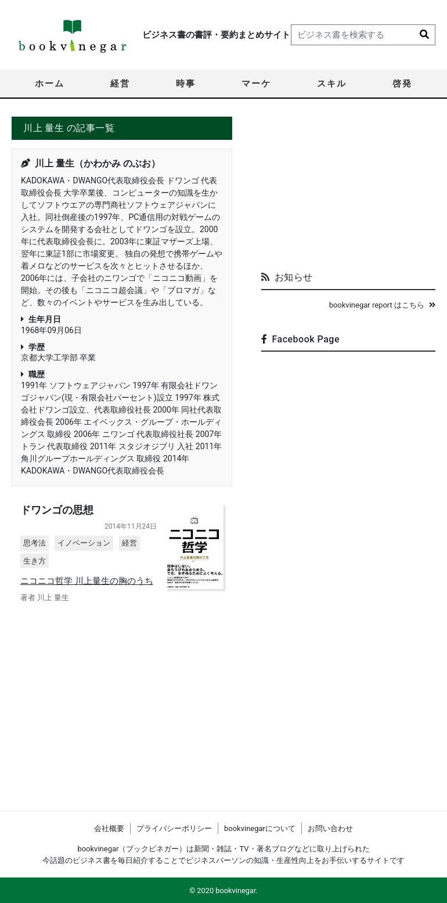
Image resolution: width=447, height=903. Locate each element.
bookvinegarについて (259, 828)
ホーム (49, 83)
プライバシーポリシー (174, 828)
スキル (332, 83)
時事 (186, 83)
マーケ (256, 83)
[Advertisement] (348, 189)
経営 (120, 83)
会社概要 (109, 828)
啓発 (402, 83)
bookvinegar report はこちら (382, 305)
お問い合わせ (330, 828)
